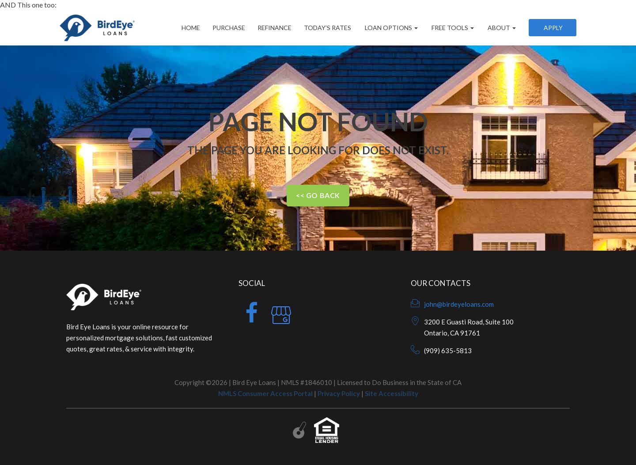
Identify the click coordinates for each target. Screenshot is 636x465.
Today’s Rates (327, 27)
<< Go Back (318, 195)
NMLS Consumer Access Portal (265, 393)
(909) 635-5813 (448, 350)
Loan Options (390, 27)
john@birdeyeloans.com (459, 304)
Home (191, 27)
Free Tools (452, 27)
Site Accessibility (391, 393)
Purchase (228, 27)
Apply (552, 27)
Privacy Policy (339, 393)
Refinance (274, 27)
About (501, 27)
